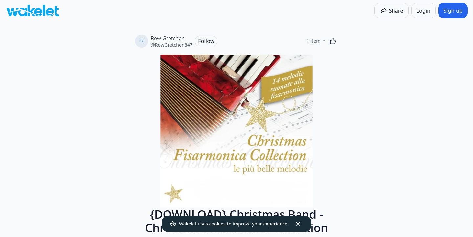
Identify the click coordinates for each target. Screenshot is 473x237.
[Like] (332, 41)
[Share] (391, 10)
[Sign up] (453, 10)
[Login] (423, 10)
